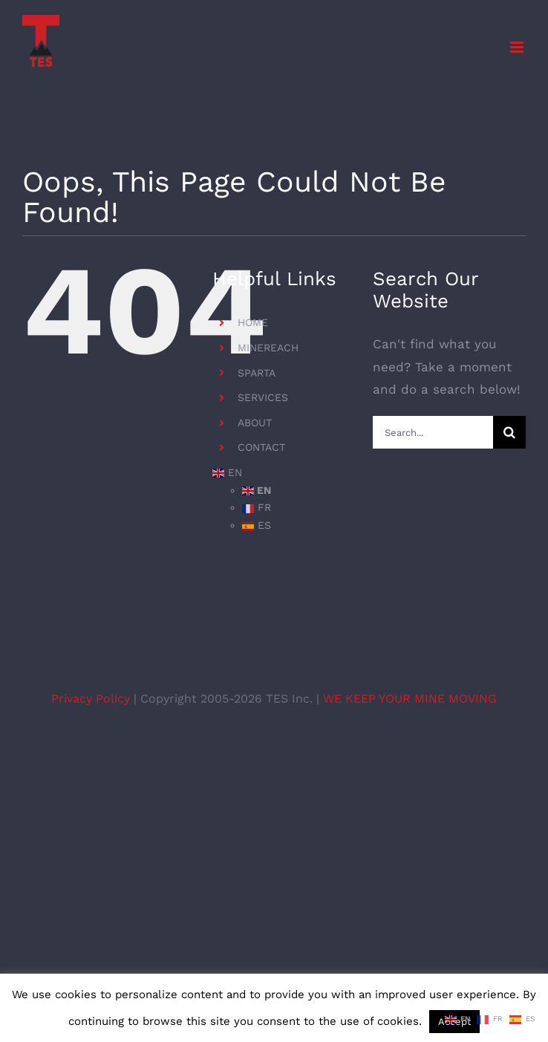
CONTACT (261, 447)
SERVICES (263, 397)
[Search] (509, 432)
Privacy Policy (92, 698)
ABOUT (255, 423)
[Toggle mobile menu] (518, 47)
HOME (253, 322)
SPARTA (256, 373)
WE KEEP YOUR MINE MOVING (410, 698)
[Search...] (433, 432)
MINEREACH (268, 348)
